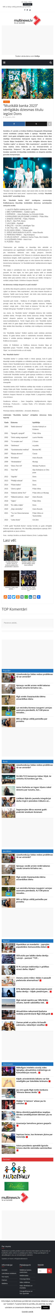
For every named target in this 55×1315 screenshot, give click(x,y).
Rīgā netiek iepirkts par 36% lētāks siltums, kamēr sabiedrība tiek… (32, 1001)
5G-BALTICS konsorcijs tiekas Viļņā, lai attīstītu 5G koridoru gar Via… (33, 777)
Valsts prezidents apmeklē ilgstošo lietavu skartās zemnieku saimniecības (34, 1146)
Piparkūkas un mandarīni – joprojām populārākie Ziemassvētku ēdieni (32, 945)
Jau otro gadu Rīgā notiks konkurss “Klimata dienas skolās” (32, 1091)
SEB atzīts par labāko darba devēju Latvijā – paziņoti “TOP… (32, 956)
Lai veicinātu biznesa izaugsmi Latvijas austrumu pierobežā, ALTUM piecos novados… (34, 710)
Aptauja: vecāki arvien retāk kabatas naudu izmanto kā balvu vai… (33, 686)
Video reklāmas (25, 1282)
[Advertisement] (27, 40)
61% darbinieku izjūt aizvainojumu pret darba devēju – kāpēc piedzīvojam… (34, 990)
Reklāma (5, 1283)
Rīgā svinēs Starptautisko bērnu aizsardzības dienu (30, 697)
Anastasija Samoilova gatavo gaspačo (33, 1123)
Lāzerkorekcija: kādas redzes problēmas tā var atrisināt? (21, 7)
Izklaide (6, 102)
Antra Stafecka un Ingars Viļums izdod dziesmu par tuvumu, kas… (33, 788)
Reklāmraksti (24, 1276)
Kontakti (4, 1270)
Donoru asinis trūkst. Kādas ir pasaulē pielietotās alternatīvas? (33, 979)
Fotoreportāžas (25, 1279)
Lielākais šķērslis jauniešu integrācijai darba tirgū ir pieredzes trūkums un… (33, 799)
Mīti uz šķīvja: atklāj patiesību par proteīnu (31, 720)
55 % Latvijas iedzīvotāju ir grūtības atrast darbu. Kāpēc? (32, 967)
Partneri (4, 1280)
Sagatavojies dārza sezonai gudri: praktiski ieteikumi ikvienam (31, 810)
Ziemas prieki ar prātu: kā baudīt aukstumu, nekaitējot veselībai (31, 1023)
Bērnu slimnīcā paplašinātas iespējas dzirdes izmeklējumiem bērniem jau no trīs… (34, 1114)
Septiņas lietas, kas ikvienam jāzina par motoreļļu (34, 1135)
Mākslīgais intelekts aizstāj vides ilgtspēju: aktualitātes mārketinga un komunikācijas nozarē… (33, 1070)
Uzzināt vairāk (27, 1311)
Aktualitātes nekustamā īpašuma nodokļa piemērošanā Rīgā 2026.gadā (33, 1012)
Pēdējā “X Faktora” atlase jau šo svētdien (31, 1102)
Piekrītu (45, 1307)
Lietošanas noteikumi (9, 1273)
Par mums (5, 1277)
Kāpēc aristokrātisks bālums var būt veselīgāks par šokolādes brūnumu (32, 1079)
